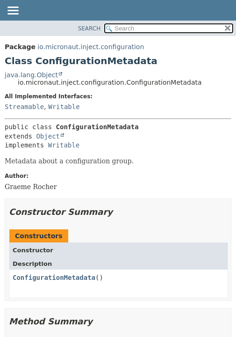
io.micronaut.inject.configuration (90, 47)
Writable (63, 106)
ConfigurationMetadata (54, 277)
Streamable (24, 106)
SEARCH (89, 28)
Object (48, 136)
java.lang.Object (31, 75)
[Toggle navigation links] (13, 11)
